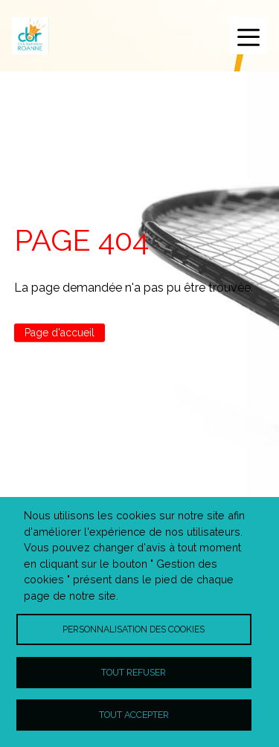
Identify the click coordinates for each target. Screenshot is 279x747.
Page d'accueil (59, 333)
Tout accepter (134, 714)
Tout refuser (133, 672)
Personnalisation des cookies (133, 629)
